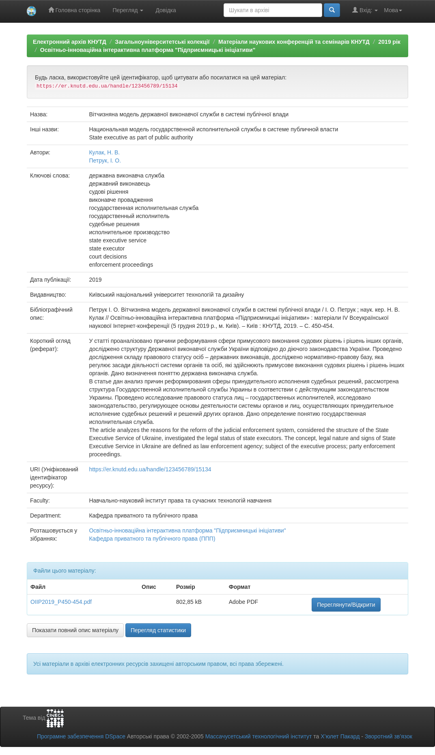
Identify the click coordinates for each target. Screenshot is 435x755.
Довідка (165, 10)
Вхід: (365, 9)
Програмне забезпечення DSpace (81, 736)
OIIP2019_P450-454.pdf (61, 602)
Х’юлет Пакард (340, 736)
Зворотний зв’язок (388, 736)
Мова (393, 10)
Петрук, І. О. (105, 160)
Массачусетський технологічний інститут (258, 736)
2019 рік (389, 41)
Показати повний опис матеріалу (75, 630)
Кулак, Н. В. (104, 152)
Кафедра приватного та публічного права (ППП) (152, 538)
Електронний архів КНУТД (69, 41)
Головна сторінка (74, 9)
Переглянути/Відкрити (346, 604)
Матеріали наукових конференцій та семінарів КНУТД (294, 41)
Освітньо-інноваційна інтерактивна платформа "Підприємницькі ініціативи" (148, 50)
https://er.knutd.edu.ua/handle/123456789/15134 (150, 469)
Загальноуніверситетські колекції (162, 41)
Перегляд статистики (158, 630)
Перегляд (127, 10)
